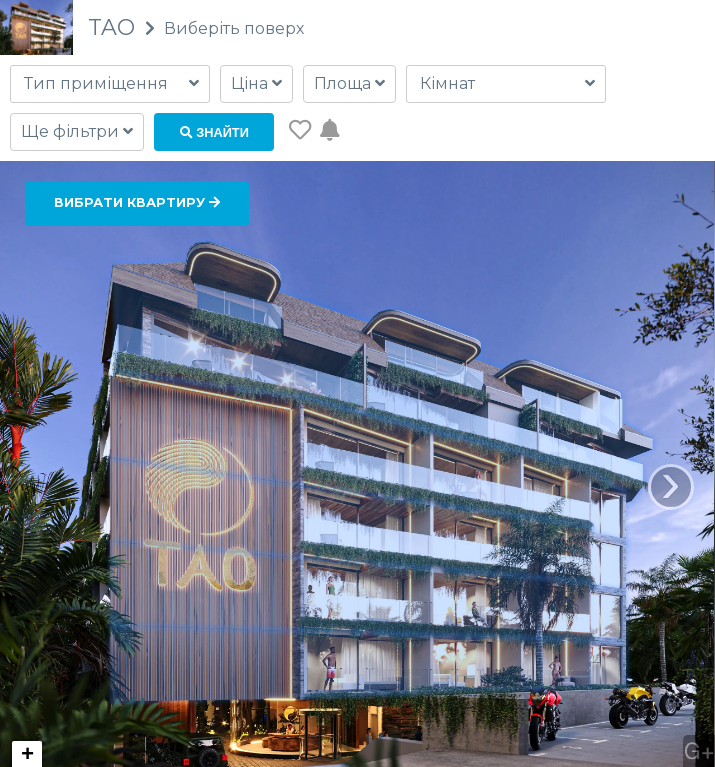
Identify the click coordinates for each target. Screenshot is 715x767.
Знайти (214, 132)
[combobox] (110, 84)
